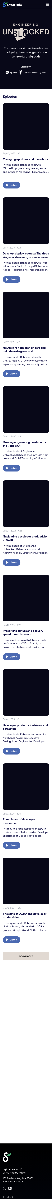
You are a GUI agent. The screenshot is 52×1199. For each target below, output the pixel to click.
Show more (26, 956)
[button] (47, 4)
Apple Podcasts (28, 73)
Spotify (11, 73)
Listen (11, 185)
